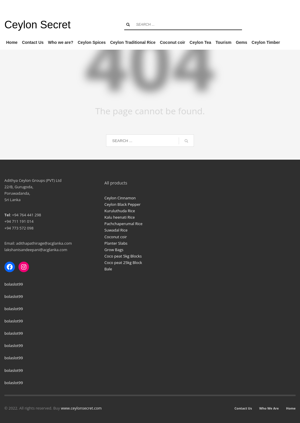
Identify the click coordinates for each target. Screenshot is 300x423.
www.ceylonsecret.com (81, 408)
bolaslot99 (13, 284)
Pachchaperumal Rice (123, 223)
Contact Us (243, 408)
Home (291, 408)
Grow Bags (113, 249)
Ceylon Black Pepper (122, 204)
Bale (108, 269)
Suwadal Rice (115, 230)
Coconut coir (115, 236)
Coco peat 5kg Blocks (123, 256)
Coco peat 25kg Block (123, 262)
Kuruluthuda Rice (119, 210)
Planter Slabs (115, 243)
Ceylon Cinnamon (120, 198)
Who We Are (269, 408)
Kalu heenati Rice (119, 217)
